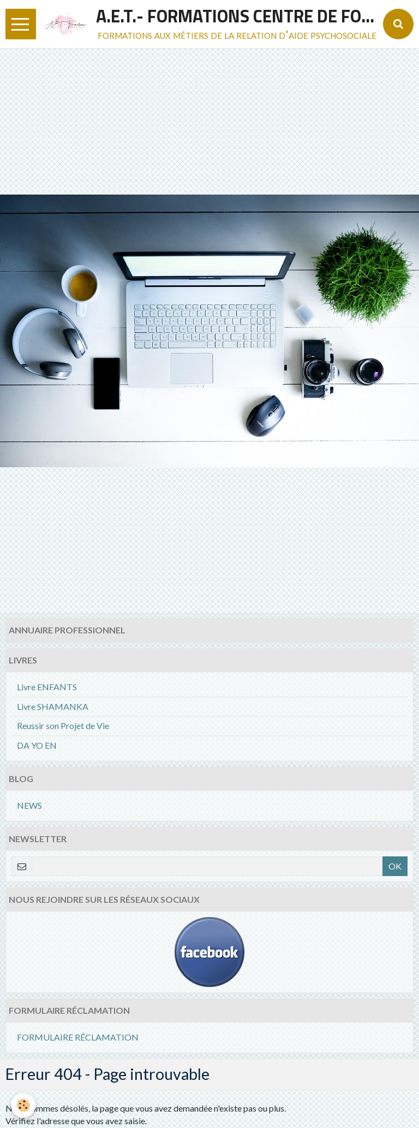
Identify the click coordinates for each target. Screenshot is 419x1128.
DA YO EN (37, 745)
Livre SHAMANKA (52, 706)
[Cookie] (23, 1105)
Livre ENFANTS (47, 687)
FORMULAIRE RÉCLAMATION (78, 1037)
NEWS (29, 805)
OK (395, 866)
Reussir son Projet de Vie (63, 725)
